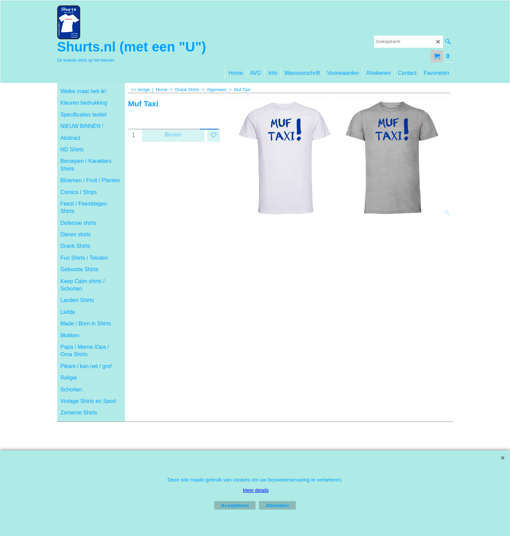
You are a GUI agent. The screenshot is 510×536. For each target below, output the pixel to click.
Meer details (256, 490)
